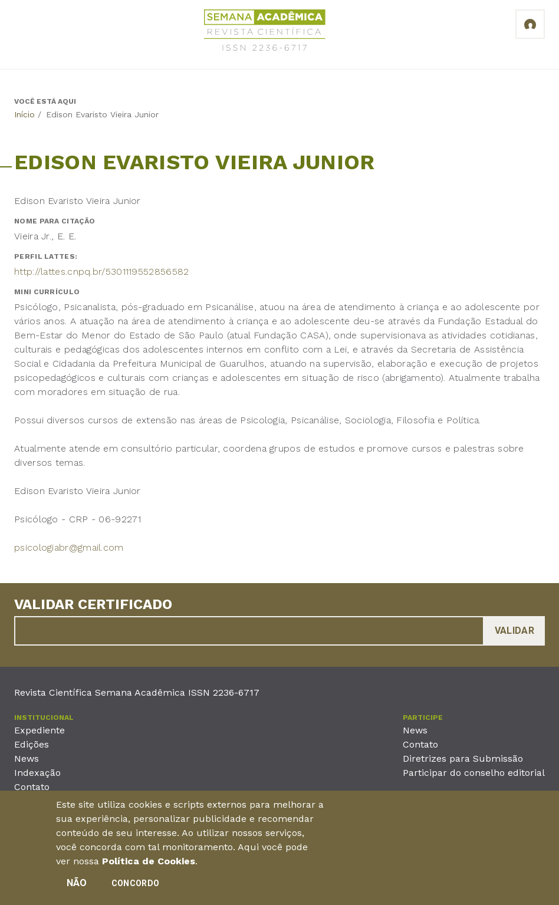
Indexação (37, 772)
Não (77, 885)
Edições (31, 744)
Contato (32, 786)
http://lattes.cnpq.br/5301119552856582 (101, 271)
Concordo (135, 886)
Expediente (39, 730)
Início (24, 114)
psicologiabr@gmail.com (69, 547)
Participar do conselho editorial (474, 772)
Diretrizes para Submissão (463, 758)
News (26, 758)
